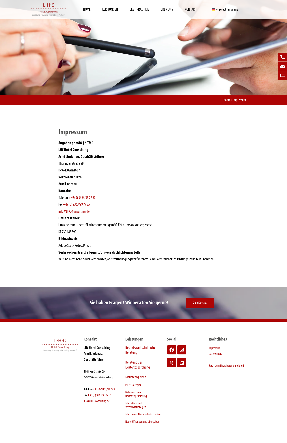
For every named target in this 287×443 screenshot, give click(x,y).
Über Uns (167, 10)
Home (87, 10)
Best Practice (139, 10)
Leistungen (110, 10)
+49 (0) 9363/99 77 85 (76, 205)
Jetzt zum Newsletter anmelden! (226, 366)
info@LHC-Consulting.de (74, 212)
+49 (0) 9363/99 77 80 (81, 198)
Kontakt (191, 10)
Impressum (214, 348)
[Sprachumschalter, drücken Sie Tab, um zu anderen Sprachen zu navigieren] (215, 9)
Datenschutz (215, 354)
